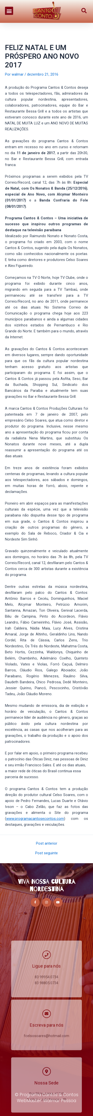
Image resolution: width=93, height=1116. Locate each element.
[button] (9, 7)
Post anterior (46, 843)
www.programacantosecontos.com (35, 818)
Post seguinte (46, 853)
